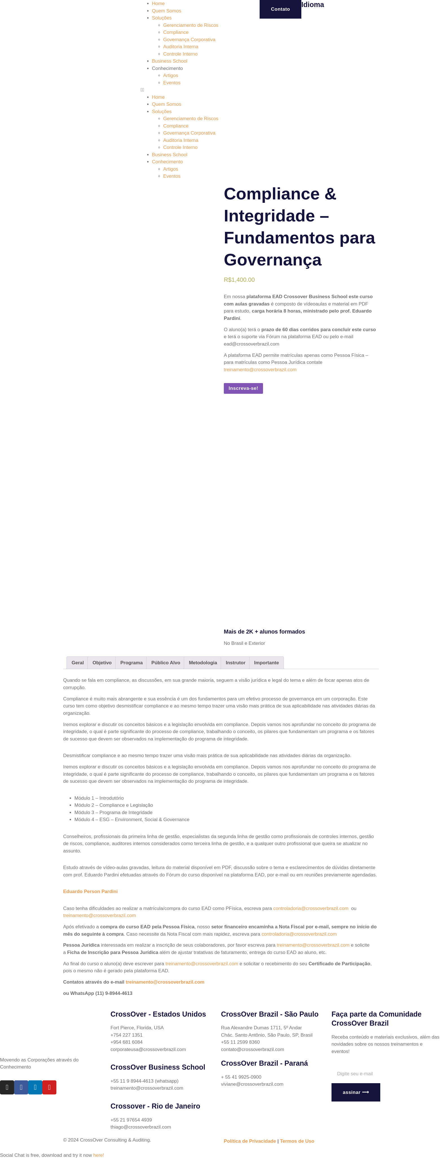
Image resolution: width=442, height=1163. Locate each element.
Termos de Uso (297, 1141)
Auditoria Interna (180, 46)
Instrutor (236, 662)
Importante (266, 662)
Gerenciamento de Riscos (190, 25)
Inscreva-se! (243, 388)
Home (158, 3)
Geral (78, 662)
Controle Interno (180, 54)
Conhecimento (167, 68)
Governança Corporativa (189, 39)
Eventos (171, 82)
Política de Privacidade (250, 1141)
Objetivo (102, 662)
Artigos (170, 75)
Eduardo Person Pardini (90, 891)
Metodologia (203, 662)
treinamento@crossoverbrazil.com (260, 369)
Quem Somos (166, 11)
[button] (181, 90)
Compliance (176, 32)
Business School (169, 61)
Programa (131, 662)
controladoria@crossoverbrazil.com (311, 908)
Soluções (162, 18)
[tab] (78, 662)
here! (98, 1155)
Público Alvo (165, 662)
